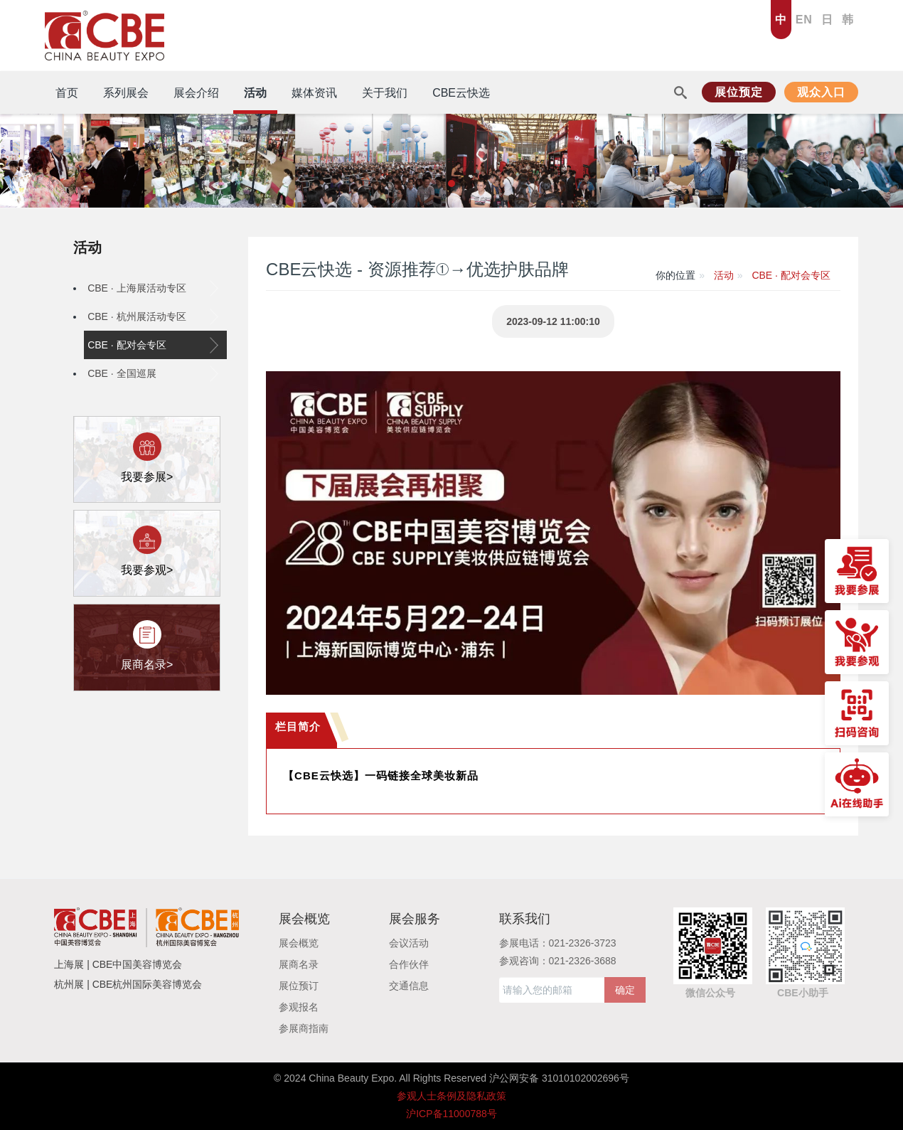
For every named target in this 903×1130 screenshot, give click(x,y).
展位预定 (739, 92)
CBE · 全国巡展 (152, 373)
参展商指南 (303, 1028)
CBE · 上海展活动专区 (152, 288)
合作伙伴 (409, 964)
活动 (87, 247)
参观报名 (299, 1007)
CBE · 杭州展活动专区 (152, 316)
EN (804, 20)
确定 (625, 990)
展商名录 (299, 964)
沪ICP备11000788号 (451, 1113)
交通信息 (409, 985)
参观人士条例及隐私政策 (451, 1096)
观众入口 (821, 92)
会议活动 (409, 943)
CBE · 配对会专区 (152, 345)
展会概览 (299, 943)
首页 (66, 93)
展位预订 (299, 985)
